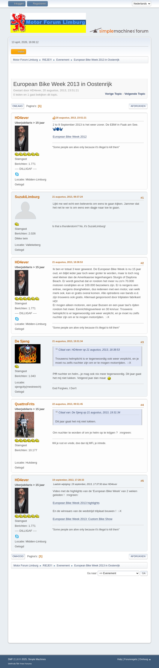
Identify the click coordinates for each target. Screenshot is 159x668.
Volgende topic (134, 93)
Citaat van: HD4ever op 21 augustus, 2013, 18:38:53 (89, 349)
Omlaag (17, 106)
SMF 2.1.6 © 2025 (17, 659)
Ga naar (91, 573)
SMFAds (12, 663)
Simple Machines (37, 659)
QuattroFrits (24, 404)
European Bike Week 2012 (70, 136)
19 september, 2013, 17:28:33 (68, 480)
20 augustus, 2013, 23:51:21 (71, 117)
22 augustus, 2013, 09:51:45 (67, 404)
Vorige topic (113, 93)
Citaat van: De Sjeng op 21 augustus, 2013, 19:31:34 (89, 412)
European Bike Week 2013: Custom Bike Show (82, 519)
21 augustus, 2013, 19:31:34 (67, 341)
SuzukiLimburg (27, 197)
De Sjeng (22, 341)
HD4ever (22, 118)
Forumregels (130, 659)
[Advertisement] (61, 71)
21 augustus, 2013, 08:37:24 (67, 196)
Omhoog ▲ (145, 659)
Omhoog (18, 556)
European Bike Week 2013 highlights (76, 502)
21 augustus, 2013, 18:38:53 (67, 262)
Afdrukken (138, 106)
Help (119, 659)
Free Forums (26, 663)
